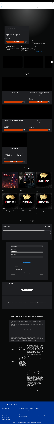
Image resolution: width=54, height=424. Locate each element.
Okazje (26, 6)
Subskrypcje (31, 6)
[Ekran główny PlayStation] (2, 3)
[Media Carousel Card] (13, 61)
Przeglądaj (37, 6)
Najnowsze (17, 6)
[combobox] (27, 245)
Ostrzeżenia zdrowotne (30, 384)
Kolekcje (21, 6)
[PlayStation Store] (5, 6)
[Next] (52, 61)
